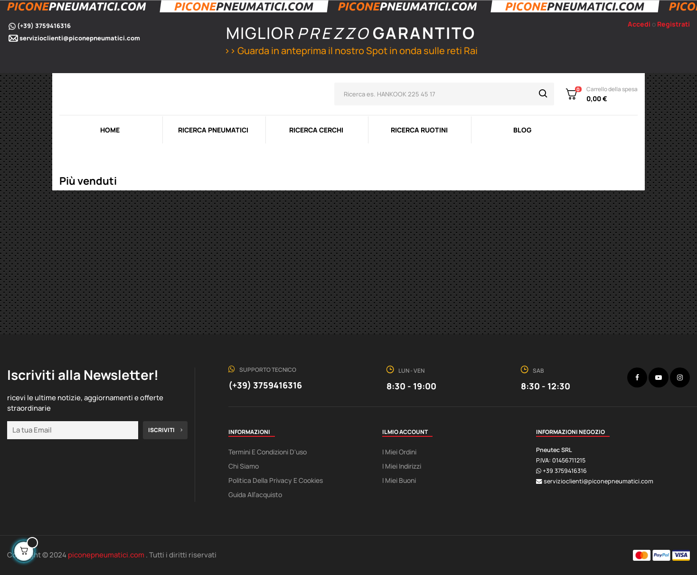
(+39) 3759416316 (44, 25)
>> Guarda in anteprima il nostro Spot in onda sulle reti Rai (349, 50)
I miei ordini (399, 451)
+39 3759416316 (565, 471)
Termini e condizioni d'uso (267, 451)
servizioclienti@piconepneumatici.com (79, 38)
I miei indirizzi (401, 466)
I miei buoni (399, 480)
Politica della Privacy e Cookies (275, 480)
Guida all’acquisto (255, 494)
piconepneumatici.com (107, 555)
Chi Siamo (243, 466)
